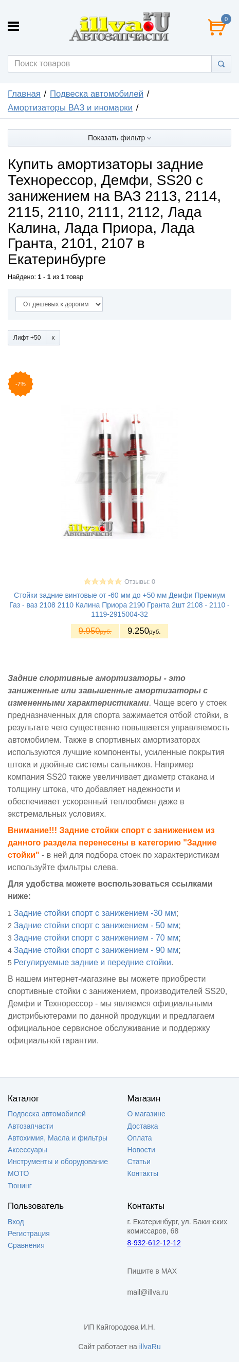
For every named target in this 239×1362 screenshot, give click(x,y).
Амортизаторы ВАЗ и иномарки (70, 108)
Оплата (139, 1138)
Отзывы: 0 (139, 581)
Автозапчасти (30, 1126)
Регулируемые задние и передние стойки (92, 962)
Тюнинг (20, 1186)
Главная (24, 94)
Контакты (142, 1173)
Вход (16, 1222)
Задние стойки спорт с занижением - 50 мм (96, 925)
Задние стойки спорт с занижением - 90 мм (96, 950)
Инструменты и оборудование (58, 1161)
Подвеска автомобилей (96, 94)
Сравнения (26, 1245)
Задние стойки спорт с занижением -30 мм (95, 913)
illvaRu (150, 1346)
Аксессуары (27, 1150)
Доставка (142, 1126)
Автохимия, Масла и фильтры (57, 1138)
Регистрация (29, 1233)
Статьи (139, 1161)
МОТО (18, 1173)
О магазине (146, 1114)
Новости (141, 1150)
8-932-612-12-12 (154, 1243)
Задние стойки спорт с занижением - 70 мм (96, 937)
